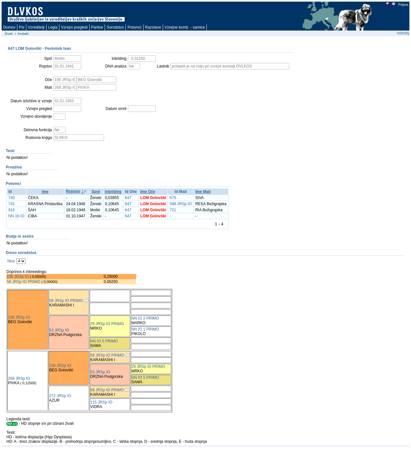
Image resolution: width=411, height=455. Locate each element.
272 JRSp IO (60, 396)
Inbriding (113, 191)
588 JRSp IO (181, 204)
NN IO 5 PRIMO (104, 341)
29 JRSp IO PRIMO (107, 324)
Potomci (134, 27)
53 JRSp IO (59, 330)
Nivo (11, 261)
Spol (96, 191)
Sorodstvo (115, 27)
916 (11, 210)
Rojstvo (73, 191)
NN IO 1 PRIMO (145, 329)
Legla (52, 27)
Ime (45, 191)
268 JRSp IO (19, 378)
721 (173, 210)
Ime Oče (147, 191)
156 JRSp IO (18, 276)
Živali (9, 33)
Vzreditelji (36, 27)
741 (11, 204)
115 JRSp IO (101, 402)
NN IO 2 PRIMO (145, 318)
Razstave (153, 27)
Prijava (403, 4)
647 (128, 198)
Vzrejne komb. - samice (185, 27)
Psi (21, 27)
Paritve (97, 27)
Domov (9, 27)
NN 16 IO (16, 216)
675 (173, 198)
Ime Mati (203, 191)
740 (11, 198)
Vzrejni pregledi (74, 27)
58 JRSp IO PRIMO (23, 281)
